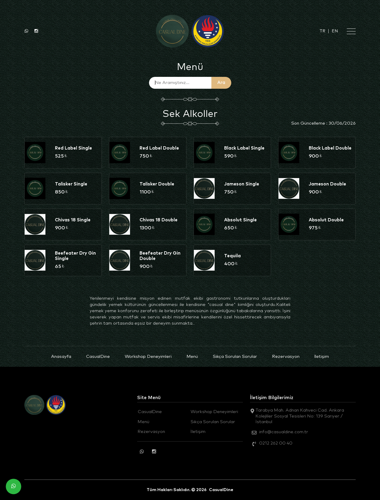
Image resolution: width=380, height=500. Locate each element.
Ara (221, 82)
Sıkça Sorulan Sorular (235, 356)
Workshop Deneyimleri (148, 356)
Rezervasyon (286, 356)
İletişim (321, 356)
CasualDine (98, 356)
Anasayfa (61, 356)
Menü (192, 356)
